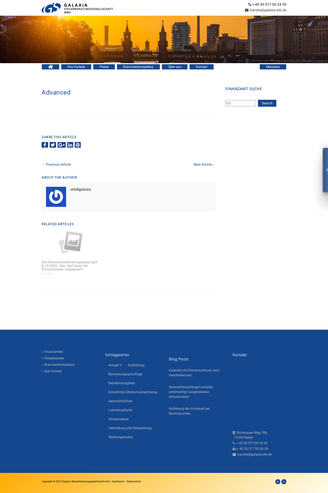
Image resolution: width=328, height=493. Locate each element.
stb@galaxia (80, 189)
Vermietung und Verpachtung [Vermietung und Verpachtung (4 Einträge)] (129, 428)
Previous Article (56, 164)
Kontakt (201, 67)
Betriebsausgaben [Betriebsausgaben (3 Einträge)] (121, 383)
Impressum (118, 481)
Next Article (204, 164)
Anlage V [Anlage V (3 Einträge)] (115, 365)
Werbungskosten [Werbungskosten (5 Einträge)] (120, 437)
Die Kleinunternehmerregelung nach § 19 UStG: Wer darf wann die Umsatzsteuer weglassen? (69, 265)
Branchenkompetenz (138, 67)
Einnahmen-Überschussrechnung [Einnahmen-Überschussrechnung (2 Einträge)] (132, 392)
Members (273, 67)
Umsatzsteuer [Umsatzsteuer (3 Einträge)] (118, 419)
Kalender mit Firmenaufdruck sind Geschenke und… (194, 372)
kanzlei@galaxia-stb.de (265, 10)
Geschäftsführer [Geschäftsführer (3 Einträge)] (120, 401)
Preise (104, 67)
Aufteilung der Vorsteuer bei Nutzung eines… (189, 411)
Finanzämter (52, 352)
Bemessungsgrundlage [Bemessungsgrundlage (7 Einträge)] (125, 374)
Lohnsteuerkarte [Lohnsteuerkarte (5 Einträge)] (120, 410)
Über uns (174, 67)
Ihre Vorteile (76, 67)
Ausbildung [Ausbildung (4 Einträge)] (136, 365)
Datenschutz (134, 481)
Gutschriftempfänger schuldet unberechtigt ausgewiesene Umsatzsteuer (191, 392)
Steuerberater (53, 358)
